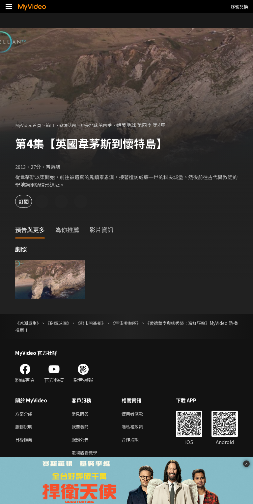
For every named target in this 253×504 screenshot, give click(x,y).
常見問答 (81, 414)
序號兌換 (239, 6)
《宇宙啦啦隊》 (144, 323)
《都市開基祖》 (103, 323)
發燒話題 (74, 124)
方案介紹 (25, 414)
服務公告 (81, 441)
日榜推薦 (25, 441)
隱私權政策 (138, 428)
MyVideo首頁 (30, 124)
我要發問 (81, 428)
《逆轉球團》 (65, 323)
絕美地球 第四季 (106, 124)
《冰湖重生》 (29, 323)
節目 (55, 124)
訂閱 (28, 201)
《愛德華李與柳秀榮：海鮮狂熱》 (203, 323)
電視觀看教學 (86, 455)
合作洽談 (135, 441)
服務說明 (25, 428)
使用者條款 (138, 414)
